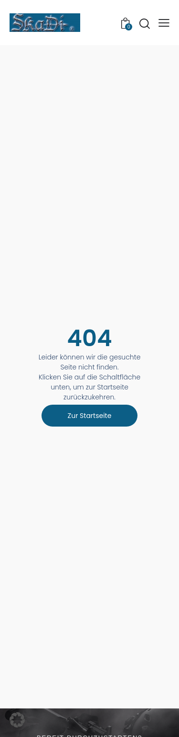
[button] (163, 23)
